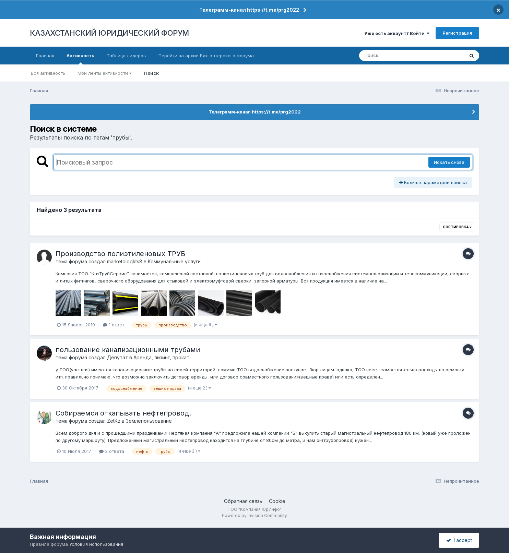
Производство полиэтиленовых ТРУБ (120, 254)
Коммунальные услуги (174, 261)
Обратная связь (243, 501)
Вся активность (48, 73)
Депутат (117, 357)
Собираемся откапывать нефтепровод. (123, 413)
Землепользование (149, 421)
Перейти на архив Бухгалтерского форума (206, 55)
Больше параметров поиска (433, 182)
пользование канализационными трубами (128, 350)
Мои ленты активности (105, 73)
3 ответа (111, 451)
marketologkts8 (124, 261)
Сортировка (457, 227)
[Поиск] (398, 55)
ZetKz (113, 421)
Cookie (277, 501)
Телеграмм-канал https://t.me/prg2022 (249, 10)
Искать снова (449, 162)
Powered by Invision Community (254, 515)
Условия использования (96, 544)
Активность (80, 58)
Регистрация (457, 33)
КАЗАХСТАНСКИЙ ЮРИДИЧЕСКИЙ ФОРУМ (109, 32)
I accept (459, 540)
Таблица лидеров (126, 55)
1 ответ (113, 324)
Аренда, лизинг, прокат (161, 357)
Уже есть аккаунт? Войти (396, 33)
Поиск (151, 73)
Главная (45, 55)
